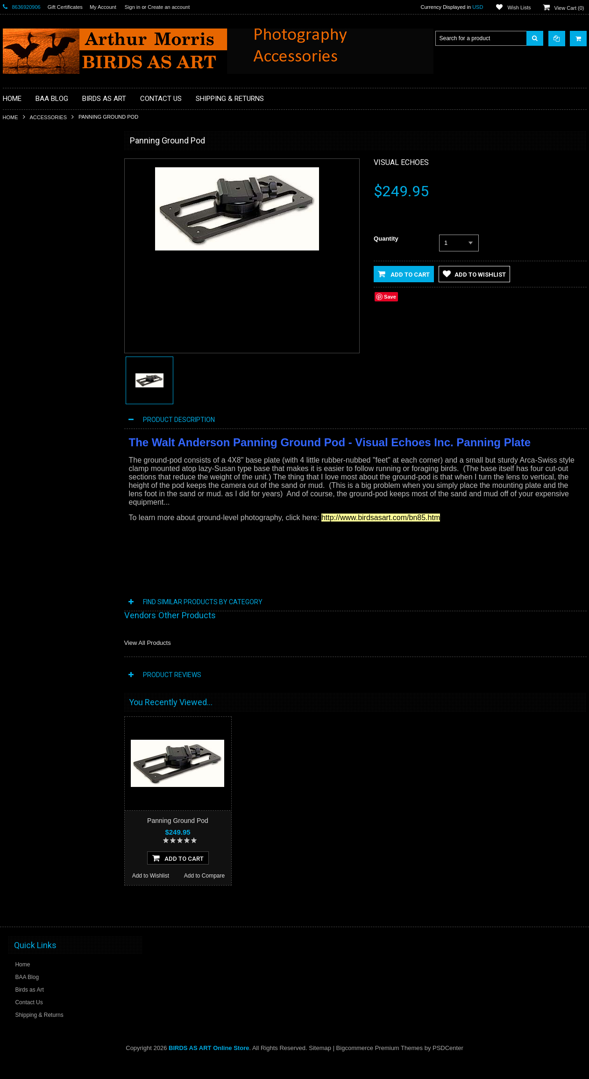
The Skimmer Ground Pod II (57, 571)
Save (390, 297)
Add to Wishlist (29, 643)
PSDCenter (448, 1065)
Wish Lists (519, 7)
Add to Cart (404, 274)
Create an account (169, 7)
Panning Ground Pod (177, 820)
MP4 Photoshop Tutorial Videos (47, 352)
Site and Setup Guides (36, 399)
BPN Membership (30, 241)
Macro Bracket (26, 178)
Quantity (386, 238)
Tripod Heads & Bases (36, 415)
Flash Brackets (26, 320)
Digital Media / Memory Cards (45, 304)
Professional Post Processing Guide (53, 194)
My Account (103, 7)
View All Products (147, 642)
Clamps (18, 273)
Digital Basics (25, 289)
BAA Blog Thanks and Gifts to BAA (51, 210)
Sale (14, 431)
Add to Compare (84, 643)
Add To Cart (178, 875)
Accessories (48, 117)
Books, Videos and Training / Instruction (57, 225)
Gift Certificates (65, 7)
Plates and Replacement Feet (45, 368)
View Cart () (569, 8)
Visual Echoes (401, 162)
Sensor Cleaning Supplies (40, 383)
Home (10, 117)
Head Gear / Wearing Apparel (45, 336)
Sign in (133, 7)
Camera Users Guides (36, 257)
